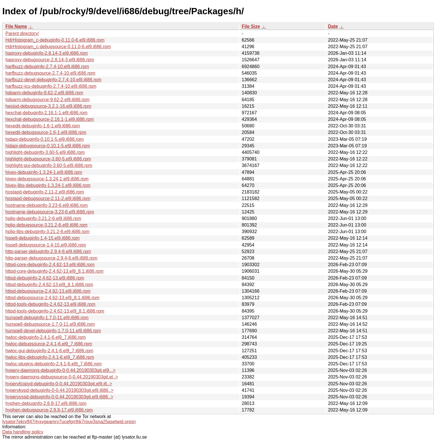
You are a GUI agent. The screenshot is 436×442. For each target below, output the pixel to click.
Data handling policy (22, 431)
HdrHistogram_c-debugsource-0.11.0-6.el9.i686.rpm (58, 46)
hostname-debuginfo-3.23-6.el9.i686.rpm (46, 205)
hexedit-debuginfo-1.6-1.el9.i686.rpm (42, 125)
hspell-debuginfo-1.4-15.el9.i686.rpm (42, 238)
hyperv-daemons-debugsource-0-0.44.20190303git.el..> (61, 376)
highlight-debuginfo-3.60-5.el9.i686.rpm (45, 152)
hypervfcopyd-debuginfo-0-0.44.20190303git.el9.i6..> (58, 383)
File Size (251, 26)
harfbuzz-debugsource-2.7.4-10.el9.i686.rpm (50, 73)
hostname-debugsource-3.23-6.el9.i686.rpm (49, 211)
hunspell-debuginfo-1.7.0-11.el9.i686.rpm (47, 317)
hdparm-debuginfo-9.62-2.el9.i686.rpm (44, 92)
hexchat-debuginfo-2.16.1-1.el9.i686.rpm (46, 112)
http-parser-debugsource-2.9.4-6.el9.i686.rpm (51, 258)
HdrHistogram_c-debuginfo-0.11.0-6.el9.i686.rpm (55, 40)
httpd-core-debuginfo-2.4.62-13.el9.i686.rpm (50, 264)
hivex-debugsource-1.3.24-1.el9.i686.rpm (47, 178)
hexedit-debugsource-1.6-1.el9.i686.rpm (45, 132)
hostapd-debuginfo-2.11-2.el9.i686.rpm (44, 192)
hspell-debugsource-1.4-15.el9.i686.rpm (45, 245)
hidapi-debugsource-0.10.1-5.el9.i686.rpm (47, 145)
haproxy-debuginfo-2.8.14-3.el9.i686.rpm (46, 53)
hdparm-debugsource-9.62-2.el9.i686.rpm (47, 99)
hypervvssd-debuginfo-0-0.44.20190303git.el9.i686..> (59, 396)
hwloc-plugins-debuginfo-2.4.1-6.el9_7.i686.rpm (53, 363)
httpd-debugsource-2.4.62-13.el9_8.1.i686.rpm (52, 297)
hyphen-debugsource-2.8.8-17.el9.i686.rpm (49, 410)
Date (333, 26)
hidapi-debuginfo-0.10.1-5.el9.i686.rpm (44, 139)
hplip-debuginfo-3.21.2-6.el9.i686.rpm (43, 218)
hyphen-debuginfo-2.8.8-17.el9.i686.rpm (46, 403)
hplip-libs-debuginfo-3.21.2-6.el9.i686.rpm (47, 231)
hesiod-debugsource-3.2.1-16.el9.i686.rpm (48, 106)
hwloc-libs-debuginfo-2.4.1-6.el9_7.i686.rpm (49, 357)
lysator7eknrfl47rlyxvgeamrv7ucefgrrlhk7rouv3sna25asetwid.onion (69, 421)
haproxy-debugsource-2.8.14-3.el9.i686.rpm (49, 59)
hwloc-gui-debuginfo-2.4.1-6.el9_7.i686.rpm (49, 350)
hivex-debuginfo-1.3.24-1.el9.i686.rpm (43, 172)
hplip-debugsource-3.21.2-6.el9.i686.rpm (46, 225)
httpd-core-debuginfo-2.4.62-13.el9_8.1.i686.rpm (54, 271)
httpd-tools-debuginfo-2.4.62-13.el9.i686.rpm (50, 304)
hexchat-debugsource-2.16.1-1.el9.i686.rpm (49, 119)
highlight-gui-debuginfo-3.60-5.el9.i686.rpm (48, 165)
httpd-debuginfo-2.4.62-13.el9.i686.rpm (44, 278)
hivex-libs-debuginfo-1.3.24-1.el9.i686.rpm (48, 185)
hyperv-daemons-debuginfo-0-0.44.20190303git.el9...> (60, 370)
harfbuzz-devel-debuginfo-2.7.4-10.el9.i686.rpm (53, 79)
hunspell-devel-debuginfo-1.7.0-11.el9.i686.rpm (53, 330)
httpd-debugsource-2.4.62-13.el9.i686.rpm (48, 291)
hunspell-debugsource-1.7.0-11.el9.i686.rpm (50, 324)
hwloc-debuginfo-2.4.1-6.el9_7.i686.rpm (45, 337)
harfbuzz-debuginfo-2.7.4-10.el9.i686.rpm (47, 66)
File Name (16, 26)
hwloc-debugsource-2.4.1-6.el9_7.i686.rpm (48, 343)
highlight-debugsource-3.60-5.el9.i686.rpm (48, 158)
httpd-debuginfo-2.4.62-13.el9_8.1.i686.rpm (49, 284)
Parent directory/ (22, 33)
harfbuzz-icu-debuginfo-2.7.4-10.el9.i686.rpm (50, 86)
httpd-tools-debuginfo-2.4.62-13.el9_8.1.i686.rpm (54, 311)
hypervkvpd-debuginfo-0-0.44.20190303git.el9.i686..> (59, 390)
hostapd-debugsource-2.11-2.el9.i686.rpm (47, 198)
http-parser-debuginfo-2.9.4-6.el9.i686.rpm (48, 251)
